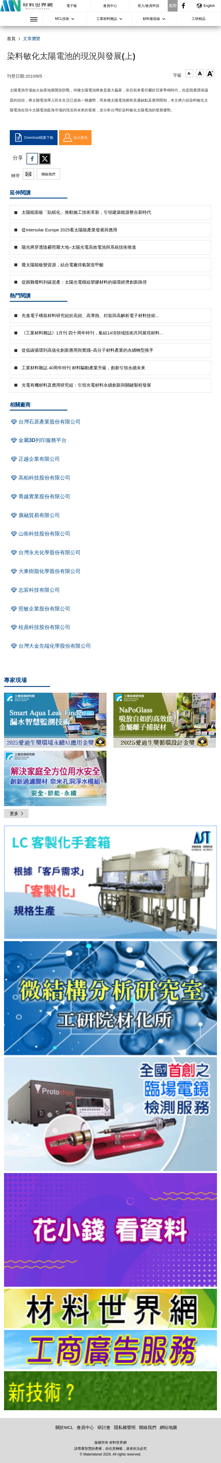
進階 (173, 5)
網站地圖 (168, 1427)
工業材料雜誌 (106, 19)
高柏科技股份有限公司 (40, 478)
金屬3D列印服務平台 (38, 440)
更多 (17, 813)
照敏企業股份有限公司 (40, 609)
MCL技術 (62, 19)
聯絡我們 (48, 174)
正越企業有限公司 (35, 459)
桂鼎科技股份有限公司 (40, 627)
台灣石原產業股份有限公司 (45, 422)
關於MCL (64, 1427)
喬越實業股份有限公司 (40, 496)
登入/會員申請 (148, 6)
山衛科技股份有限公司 (40, 534)
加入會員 (75, 137)
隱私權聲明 (125, 1427)
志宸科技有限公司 (35, 590)
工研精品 (198, 19)
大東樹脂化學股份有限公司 (45, 571)
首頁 (11, 38)
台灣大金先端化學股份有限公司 (50, 646)
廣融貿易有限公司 (35, 515)
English (205, 6)
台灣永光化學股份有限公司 (45, 552)
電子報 (71, 6)
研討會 (104, 1427)
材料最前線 (151, 19)
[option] (110, 883)
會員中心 (110, 6)
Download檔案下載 (33, 137)
